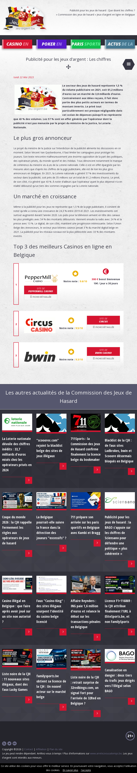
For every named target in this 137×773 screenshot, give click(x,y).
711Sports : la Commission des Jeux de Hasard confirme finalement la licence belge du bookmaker (86, 454)
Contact (28, 754)
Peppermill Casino (41, 294)
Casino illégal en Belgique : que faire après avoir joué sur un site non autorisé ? (16, 616)
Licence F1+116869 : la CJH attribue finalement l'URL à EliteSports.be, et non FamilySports (118, 616)
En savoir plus (70, 770)
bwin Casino (103, 356)
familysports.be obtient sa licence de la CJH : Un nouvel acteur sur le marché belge (51, 691)
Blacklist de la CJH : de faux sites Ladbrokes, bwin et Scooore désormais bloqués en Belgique (119, 455)
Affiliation (41, 754)
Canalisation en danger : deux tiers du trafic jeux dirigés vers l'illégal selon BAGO (120, 685)
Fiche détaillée (40, 301)
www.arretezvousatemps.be (106, 758)
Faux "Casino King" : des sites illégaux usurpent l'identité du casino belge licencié (50, 616)
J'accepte (86, 770)
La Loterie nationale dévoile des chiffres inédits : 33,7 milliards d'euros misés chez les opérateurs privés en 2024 (17, 459)
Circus (103, 325)
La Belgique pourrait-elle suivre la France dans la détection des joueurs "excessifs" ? (51, 532)
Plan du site (55, 754)
